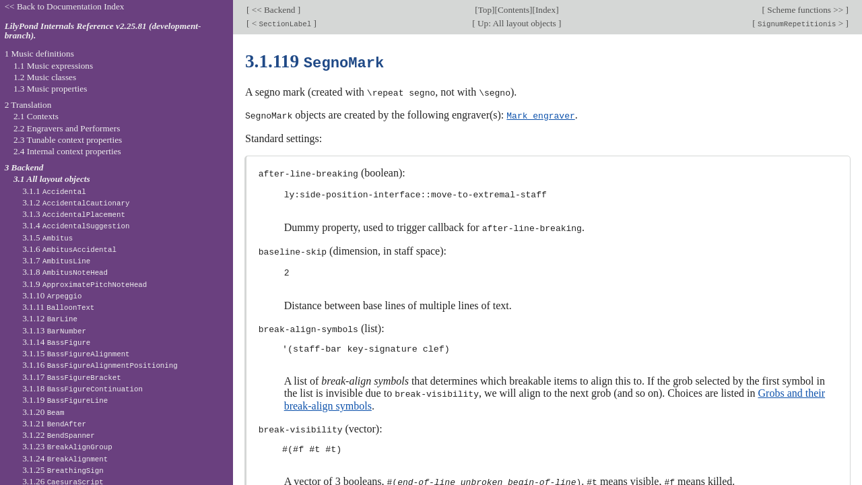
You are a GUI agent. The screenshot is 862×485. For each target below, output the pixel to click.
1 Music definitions (39, 53)
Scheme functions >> (805, 10)
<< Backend (273, 10)
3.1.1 (54, 191)
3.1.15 (75, 353)
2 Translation (28, 105)
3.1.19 (65, 400)
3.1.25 (63, 470)
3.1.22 (58, 435)
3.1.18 (82, 388)
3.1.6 (69, 249)
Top (485, 10)
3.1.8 (65, 272)
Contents (513, 10)
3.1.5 (47, 237)
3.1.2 (75, 202)
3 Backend (24, 167)
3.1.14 (56, 342)
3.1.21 (54, 423)
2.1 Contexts (36, 116)
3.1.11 (58, 307)
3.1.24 (65, 458)
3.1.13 (54, 330)
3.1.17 (71, 377)
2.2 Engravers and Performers (66, 128)
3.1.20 (43, 412)
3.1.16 (100, 365)
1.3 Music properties (50, 89)
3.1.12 (49, 318)
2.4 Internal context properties (67, 151)
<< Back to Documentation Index (65, 6)
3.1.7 (56, 260)
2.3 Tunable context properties (67, 140)
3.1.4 (75, 225)
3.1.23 (67, 446)
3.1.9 (84, 284)
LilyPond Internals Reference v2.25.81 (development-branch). (103, 31)
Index (545, 10)
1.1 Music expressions (53, 66)
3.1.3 (73, 214)
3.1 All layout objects (51, 179)
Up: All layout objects (516, 23)
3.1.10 (51, 295)
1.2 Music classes (44, 77)
